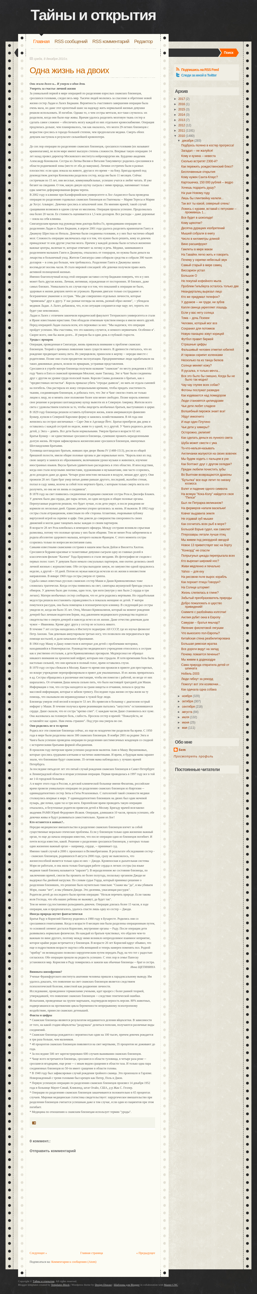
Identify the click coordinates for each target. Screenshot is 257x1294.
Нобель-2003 (190, 673)
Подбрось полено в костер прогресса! (207, 145)
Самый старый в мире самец (201, 265)
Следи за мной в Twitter (199, 75)
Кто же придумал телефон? (200, 297)
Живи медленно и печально (200, 566)
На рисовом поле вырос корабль (204, 577)
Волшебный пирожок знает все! (203, 411)
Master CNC (171, 1284)
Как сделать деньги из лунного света (206, 437)
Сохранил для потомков (198, 328)
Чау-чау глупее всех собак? (200, 385)
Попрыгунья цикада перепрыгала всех (208, 555)
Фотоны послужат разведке (200, 390)
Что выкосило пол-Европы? (200, 633)
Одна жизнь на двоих (69, 70)
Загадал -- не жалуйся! (197, 150)
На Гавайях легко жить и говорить (205, 254)
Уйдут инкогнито (192, 416)
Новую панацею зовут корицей (202, 334)
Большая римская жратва (199, 643)
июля (185, 717)
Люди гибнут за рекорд (197, 679)
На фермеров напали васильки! (203, 508)
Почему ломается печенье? (200, 654)
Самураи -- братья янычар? (200, 622)
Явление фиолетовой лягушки (202, 628)
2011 (181, 130)
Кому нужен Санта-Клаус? (199, 177)
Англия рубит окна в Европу (200, 617)
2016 (181, 104)
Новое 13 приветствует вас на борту (206, 545)
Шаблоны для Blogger (127, 1284)
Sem (182, 750)
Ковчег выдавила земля (198, 513)
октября (187, 701)
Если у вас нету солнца (197, 312)
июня (185, 722)
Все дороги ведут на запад (200, 649)
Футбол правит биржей (197, 339)
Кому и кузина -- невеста (198, 156)
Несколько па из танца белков (202, 360)
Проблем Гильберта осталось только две (210, 286)
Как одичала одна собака (199, 689)
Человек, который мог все (199, 323)
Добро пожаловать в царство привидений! (201, 605)
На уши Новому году (195, 193)
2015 (181, 109)
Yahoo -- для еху (192, 571)
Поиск (228, 53)
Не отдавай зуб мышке (197, 518)
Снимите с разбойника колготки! (203, 612)
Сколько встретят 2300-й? (199, 161)
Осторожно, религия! (195, 432)
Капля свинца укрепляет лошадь (204, 307)
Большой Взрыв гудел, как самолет (205, 529)
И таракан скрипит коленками (202, 355)
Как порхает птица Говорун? (200, 582)
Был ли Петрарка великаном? (202, 503)
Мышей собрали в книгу (198, 233)
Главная (41, 41)
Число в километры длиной (200, 238)
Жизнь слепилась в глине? (200, 592)
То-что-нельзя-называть (198, 448)
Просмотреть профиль (193, 756)
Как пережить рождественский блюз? (207, 166)
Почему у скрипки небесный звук (204, 260)
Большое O (189, 275)
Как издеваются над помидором (203, 395)
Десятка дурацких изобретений (203, 228)
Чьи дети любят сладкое (198, 406)
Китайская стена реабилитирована (205, 638)
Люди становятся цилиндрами (202, 400)
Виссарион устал (193, 270)
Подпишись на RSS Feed (200, 70)
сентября (188, 706)
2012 (181, 125)
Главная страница (91, 1253)
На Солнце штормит (195, 587)
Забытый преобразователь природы (206, 598)
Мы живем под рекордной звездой (205, 540)
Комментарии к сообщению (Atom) (73, 1262)
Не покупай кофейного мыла (201, 281)
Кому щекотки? (191, 223)
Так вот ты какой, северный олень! (205, 203)
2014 (181, 114)
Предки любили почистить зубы (203, 469)
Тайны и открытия (93, 15)
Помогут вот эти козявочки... (201, 684)
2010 (181, 136)
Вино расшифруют (194, 244)
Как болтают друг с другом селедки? (206, 464)
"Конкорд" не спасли (195, 550)
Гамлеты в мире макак (197, 249)
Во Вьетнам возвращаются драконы (206, 474)
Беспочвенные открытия (198, 172)
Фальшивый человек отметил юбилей (207, 349)
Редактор (143, 41)
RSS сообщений (70, 41)
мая (184, 728)
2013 (181, 120)
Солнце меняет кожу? (196, 365)
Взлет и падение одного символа (204, 489)
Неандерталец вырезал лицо (201, 291)
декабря (188, 140)
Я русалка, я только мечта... (200, 371)
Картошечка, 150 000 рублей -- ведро (207, 182)
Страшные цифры (194, 344)
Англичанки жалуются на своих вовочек (208, 453)
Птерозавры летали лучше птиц (203, 534)
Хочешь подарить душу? (198, 187)
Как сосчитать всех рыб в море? (203, 524)
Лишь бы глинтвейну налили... (202, 198)
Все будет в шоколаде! (197, 217)
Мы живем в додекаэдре (198, 659)
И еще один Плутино (195, 422)
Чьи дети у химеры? (195, 427)
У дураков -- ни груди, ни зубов (202, 302)
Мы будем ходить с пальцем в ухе (205, 459)
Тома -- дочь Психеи (195, 318)
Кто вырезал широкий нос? (200, 561)
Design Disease (103, 1284)
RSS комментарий (110, 41)
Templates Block (60, 1284)
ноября (187, 696)
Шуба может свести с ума (199, 443)
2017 (181, 99)
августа (187, 712)
